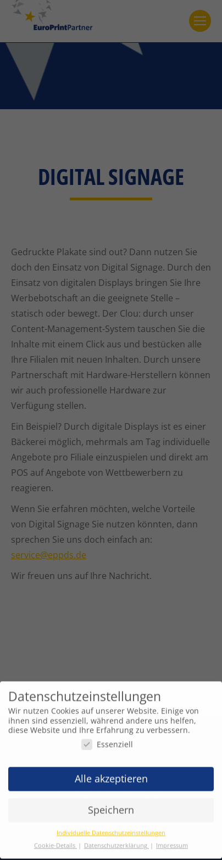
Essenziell (107, 739)
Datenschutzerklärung (116, 841)
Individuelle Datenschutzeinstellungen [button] (111, 828)
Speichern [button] (111, 805)
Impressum (172, 841)
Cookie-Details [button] (55, 841)
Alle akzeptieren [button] (111, 773)
